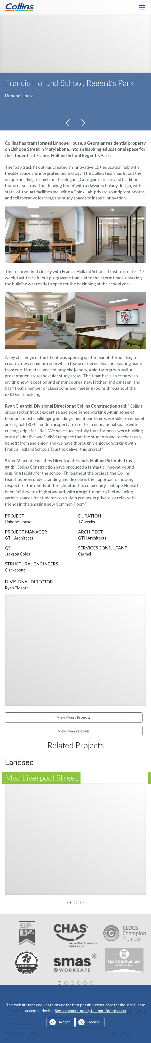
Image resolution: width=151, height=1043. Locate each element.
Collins (19, 7)
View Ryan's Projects (74, 718)
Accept (64, 1022)
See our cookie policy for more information (90, 1010)
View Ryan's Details (74, 732)
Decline (93, 1022)
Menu (142, 7)
